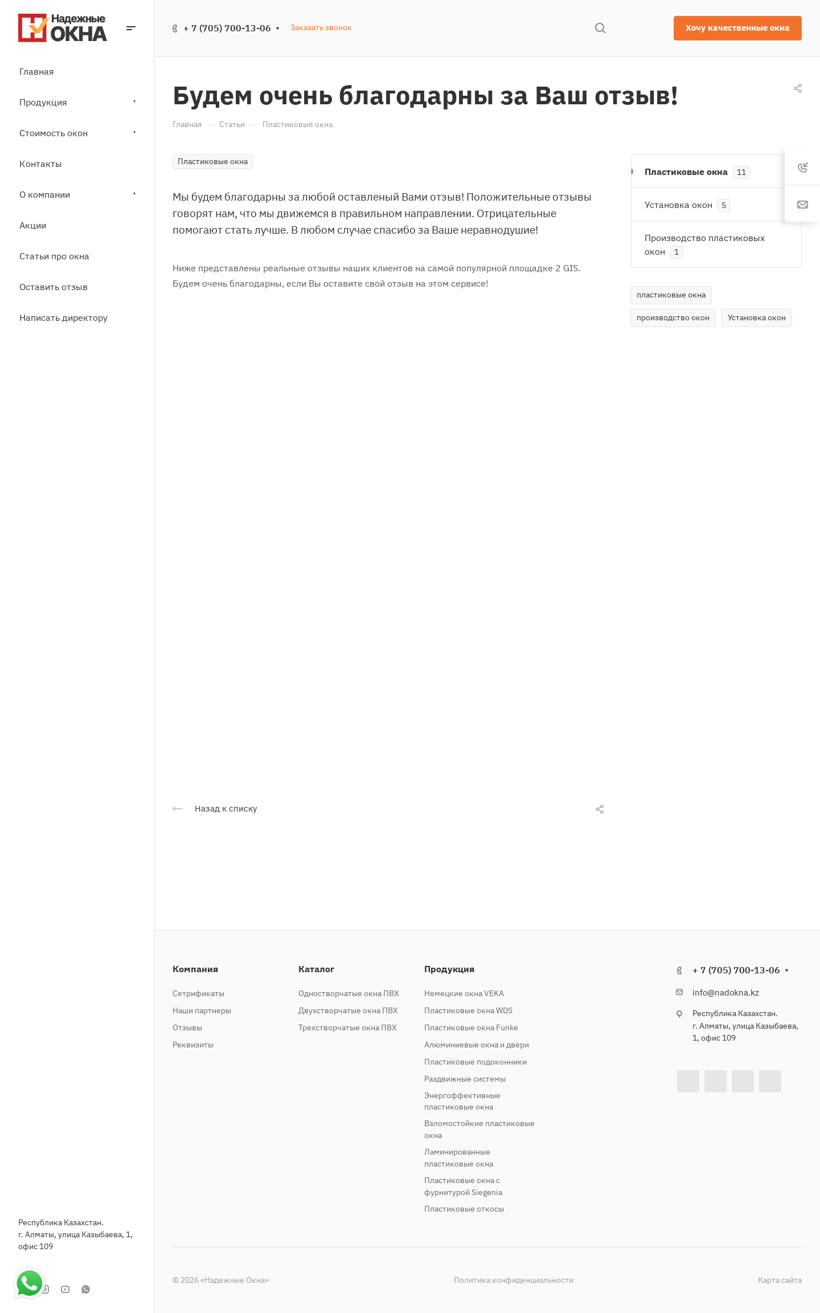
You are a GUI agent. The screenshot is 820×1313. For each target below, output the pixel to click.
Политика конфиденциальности (513, 1280)
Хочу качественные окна (738, 27)
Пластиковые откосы (464, 1209)
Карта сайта (780, 1280)
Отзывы (187, 1027)
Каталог (316, 968)
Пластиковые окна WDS (468, 1010)
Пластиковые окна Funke (471, 1027)
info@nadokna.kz (725, 992)
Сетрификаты (198, 993)
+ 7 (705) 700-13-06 (227, 28)
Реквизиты (193, 1044)
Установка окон (757, 317)
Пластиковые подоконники (475, 1062)
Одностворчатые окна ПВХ (348, 993)
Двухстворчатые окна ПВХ (348, 1010)
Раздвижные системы (465, 1079)
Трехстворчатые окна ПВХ (347, 1027)
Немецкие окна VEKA (464, 993)
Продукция (449, 968)
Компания (195, 968)
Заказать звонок (321, 27)
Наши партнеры (202, 1010)
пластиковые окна (671, 294)
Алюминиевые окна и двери (476, 1044)
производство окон (673, 317)
